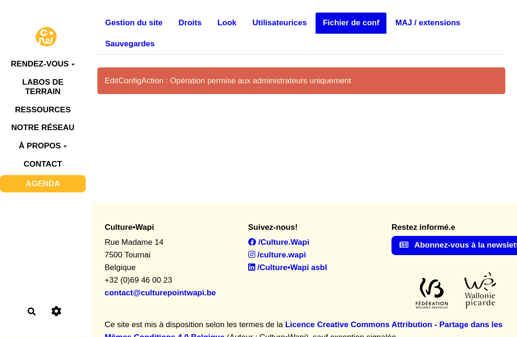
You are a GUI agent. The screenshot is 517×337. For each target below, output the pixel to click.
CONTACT (43, 164)
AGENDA (43, 183)
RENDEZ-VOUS (43, 63)
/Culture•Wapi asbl (287, 267)
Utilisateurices (279, 22)
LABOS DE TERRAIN (43, 87)
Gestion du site (133, 22)
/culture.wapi (277, 254)
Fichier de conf (351, 22)
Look (226, 22)
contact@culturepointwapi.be (160, 292)
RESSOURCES (43, 109)
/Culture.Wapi (279, 242)
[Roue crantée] (56, 311)
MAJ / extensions (427, 22)
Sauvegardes (130, 43)
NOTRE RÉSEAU (42, 127)
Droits (189, 22)
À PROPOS (43, 145)
